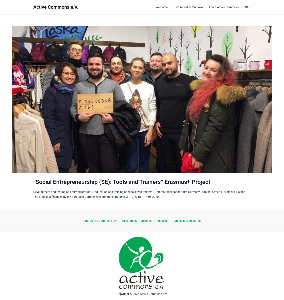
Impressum (162, 221)
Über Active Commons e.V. (101, 221)
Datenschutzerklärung (186, 221)
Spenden (146, 221)
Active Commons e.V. (55, 7)
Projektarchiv (129, 221)
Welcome (162, 7)
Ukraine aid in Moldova (188, 7)
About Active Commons (224, 7)
